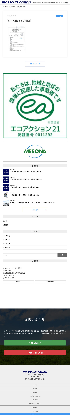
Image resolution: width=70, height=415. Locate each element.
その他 (5, 221)
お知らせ (6, 225)
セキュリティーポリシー (35, 403)
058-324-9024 (36, 352)
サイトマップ (35, 411)
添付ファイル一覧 (35, 64)
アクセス (18, 281)
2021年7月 (6, 244)
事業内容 (35, 392)
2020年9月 (6, 247)
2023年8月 (6, 240)
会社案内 (35, 388)
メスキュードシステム (35, 396)
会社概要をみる (50, 281)
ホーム (35, 385)
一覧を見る (35, 210)
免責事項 (35, 407)
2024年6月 (6, 236)
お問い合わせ (34, 342)
